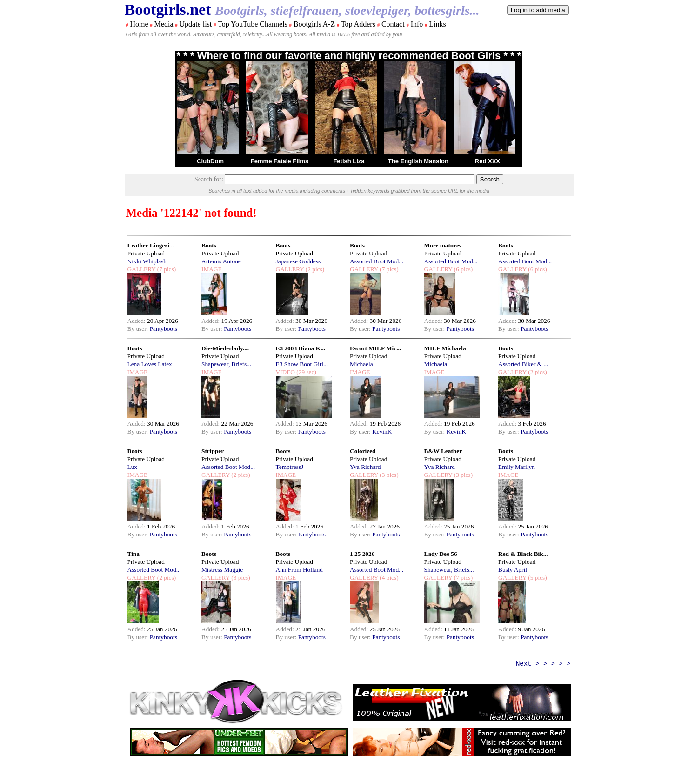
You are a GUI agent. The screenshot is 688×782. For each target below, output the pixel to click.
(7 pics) (165, 269)
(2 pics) (314, 269)
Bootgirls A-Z (314, 24)
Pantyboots (163, 328)
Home (139, 24)
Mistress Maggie (222, 569)
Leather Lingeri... (150, 245)
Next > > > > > (543, 664)
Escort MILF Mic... (375, 348)
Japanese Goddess (298, 261)
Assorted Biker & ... (523, 364)
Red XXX (487, 161)
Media (164, 24)
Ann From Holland (299, 569)
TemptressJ (290, 466)
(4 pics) (388, 577)
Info (417, 24)
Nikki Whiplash (147, 261)
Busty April (512, 569)
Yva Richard (365, 466)
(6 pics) (462, 269)
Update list (195, 24)
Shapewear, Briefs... (226, 364)
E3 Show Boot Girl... (302, 364)
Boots (208, 245)
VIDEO (285, 371)
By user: (138, 328)
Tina (133, 553)
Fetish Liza (348, 161)
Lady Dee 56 (440, 553)
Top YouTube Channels (252, 24)
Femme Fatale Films (279, 161)
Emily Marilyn (516, 466)
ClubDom (210, 161)
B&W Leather (443, 451)
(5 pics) (537, 577)
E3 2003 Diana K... (301, 348)
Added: (137, 320)
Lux (132, 466)
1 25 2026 (362, 553)
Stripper (212, 451)
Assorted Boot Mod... (376, 261)
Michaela (361, 364)
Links (437, 24)
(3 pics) (388, 474)
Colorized (363, 451)
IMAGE (211, 269)
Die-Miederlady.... (225, 348)
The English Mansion (418, 161)
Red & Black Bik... (523, 553)
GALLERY (141, 269)
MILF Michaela (445, 348)
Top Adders (358, 24)
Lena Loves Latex (149, 364)
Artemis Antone (221, 261)
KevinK (382, 431)
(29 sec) (305, 371)
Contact (393, 24)
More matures (443, 245)
